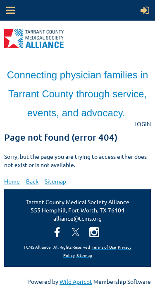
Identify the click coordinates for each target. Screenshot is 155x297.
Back (32, 181)
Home (12, 181)
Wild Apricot (76, 281)
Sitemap (55, 181)
